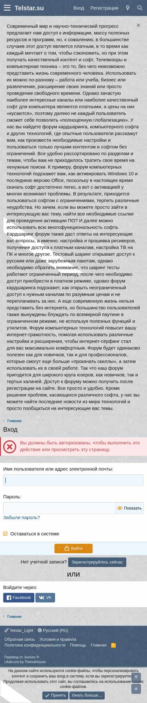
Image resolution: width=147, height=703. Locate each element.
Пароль (11, 496)
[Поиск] (140, 8)
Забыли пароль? (21, 517)
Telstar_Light (18, 630)
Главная (98, 645)
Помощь (78, 645)
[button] (7, 8)
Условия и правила (57, 639)
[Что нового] (128, 8)
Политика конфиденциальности (35, 645)
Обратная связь (19, 639)
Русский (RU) (53, 630)
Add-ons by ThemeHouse (26, 662)
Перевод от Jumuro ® (21, 657)
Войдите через (19, 587)
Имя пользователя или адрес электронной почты (57, 469)
